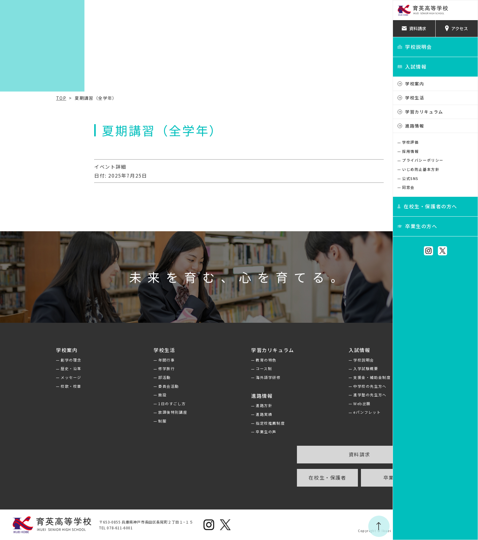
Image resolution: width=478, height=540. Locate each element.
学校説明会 (321, 359)
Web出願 (319, 403)
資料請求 (316, 454)
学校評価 (410, 142)
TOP (18, 98)
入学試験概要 (323, 368)
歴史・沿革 (28, 368)
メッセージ (28, 377)
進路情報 (414, 126)
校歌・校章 (28, 386)
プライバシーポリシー (423, 160)
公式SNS (410, 178)
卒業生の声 (223, 431)
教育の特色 (223, 359)
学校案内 (414, 84)
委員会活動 (126, 386)
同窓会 (408, 187)
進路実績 (221, 414)
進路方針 (221, 405)
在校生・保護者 (284, 477)
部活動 (122, 377)
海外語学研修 (225, 377)
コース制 (221, 368)
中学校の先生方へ (327, 386)
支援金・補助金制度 (329, 377)
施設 (120, 394)
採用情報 (410, 151)
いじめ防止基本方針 (420, 169)
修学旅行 (124, 368)
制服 (120, 420)
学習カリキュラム (424, 112)
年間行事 (124, 359)
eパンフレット (324, 412)
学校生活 (414, 98)
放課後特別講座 (130, 412)
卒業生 (349, 477)
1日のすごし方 (129, 403)
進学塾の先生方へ (327, 394)
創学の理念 (28, 359)
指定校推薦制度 (227, 423)
